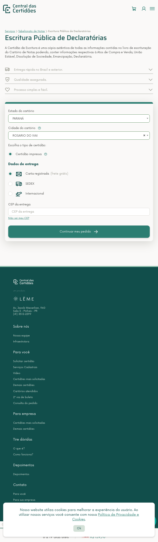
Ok (79, 528)
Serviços (10, 31)
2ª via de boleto (23, 397)
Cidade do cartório (24, 128)
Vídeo (16, 373)
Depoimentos (23, 465)
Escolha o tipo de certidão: (27, 145)
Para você (21, 352)
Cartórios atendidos (25, 391)
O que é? (19, 448)
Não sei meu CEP (18, 218)
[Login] (143, 8)
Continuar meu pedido (79, 231)
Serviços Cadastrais (25, 367)
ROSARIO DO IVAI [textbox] (25, 135)
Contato (20, 485)
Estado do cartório (21, 111)
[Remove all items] (143, 136)
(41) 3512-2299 (22, 314)
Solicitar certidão (23, 361)
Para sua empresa (24, 500)
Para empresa (24, 414)
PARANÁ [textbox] (18, 118)
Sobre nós (21, 327)
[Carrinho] (133, 8)
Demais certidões (23, 385)
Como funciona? (23, 454)
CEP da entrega (19, 204)
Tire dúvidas (22, 439)
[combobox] (79, 118)
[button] (79, 69)
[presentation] (79, 212)
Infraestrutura (21, 341)
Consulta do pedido (25, 403)
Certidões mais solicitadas (29, 379)
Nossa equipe (21, 335)
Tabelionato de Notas (31, 31)
